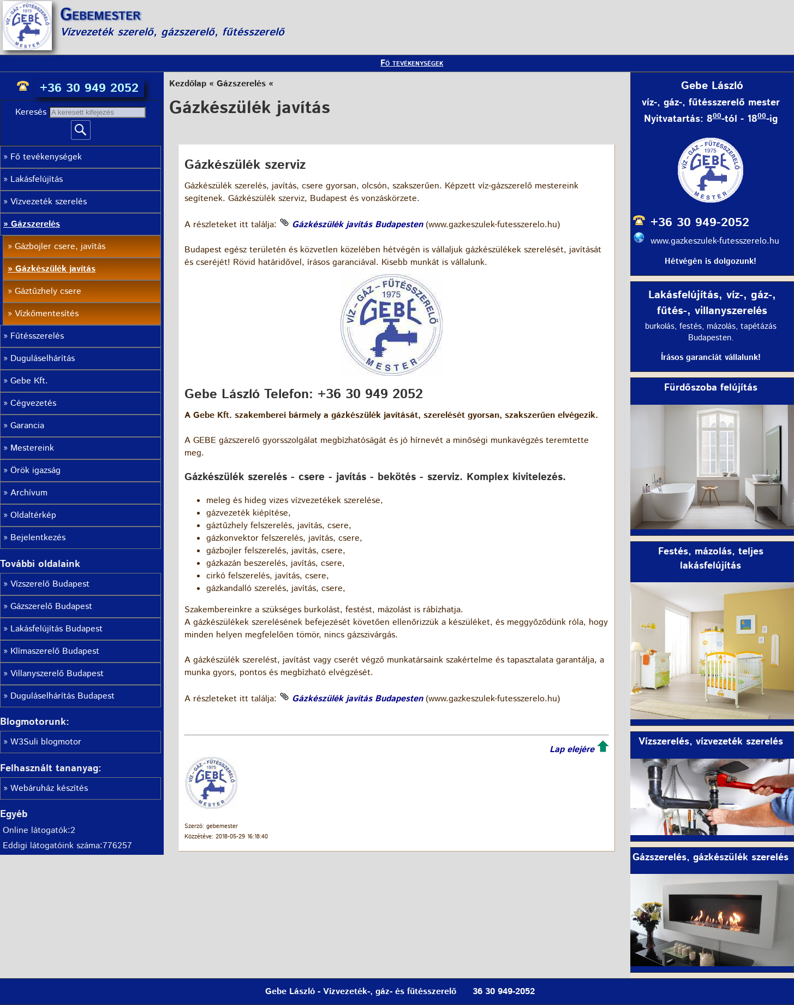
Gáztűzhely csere (48, 291)
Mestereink (32, 448)
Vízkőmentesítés (47, 314)
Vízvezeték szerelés (48, 202)
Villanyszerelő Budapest (57, 673)
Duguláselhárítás (42, 358)
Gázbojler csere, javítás (60, 246)
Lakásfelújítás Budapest (56, 629)
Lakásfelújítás (36, 179)
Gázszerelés (35, 224)
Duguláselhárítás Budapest (62, 696)
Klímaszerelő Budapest (54, 651)
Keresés (32, 112)
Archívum (28, 493)
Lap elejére (572, 749)
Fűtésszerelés (37, 336)
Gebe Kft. (29, 381)
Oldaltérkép (33, 515)
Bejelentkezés (37, 537)
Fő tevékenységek (411, 63)
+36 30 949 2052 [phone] (89, 88)
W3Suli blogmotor (45, 742)
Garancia (27, 425)
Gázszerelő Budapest (51, 606)
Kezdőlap (187, 84)
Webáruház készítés (49, 788)
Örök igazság (35, 470)
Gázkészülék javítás (55, 269)
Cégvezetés (33, 403)
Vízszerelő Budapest (49, 584)
